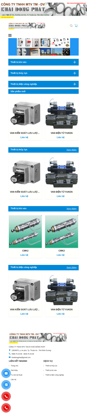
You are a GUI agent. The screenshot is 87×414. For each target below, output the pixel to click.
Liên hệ (24, 137)
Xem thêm (71, 150)
